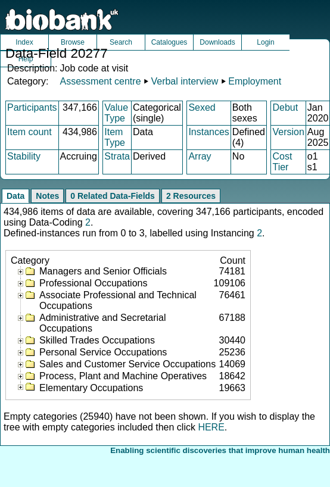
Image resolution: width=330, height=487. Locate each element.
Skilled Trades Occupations (97, 340)
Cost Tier (282, 161)
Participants (32, 107)
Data (15, 196)
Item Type (114, 137)
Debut (285, 107)
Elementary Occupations (91, 388)
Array (199, 156)
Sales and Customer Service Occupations (127, 364)
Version (288, 132)
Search (121, 42)
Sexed (201, 107)
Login (265, 42)
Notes (47, 196)
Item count (29, 132)
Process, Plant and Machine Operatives (123, 376)
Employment (254, 81)
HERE (211, 427)
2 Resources (191, 196)
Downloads (217, 42)
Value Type (116, 112)
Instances (208, 132)
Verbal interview (184, 81)
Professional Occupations (93, 283)
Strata (117, 156)
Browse (73, 42)
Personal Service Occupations (103, 352)
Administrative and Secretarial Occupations (102, 323)
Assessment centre (100, 81)
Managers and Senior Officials (103, 271)
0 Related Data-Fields (112, 196)
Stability (24, 156)
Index (24, 42)
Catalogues (169, 42)
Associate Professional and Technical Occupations (118, 300)
